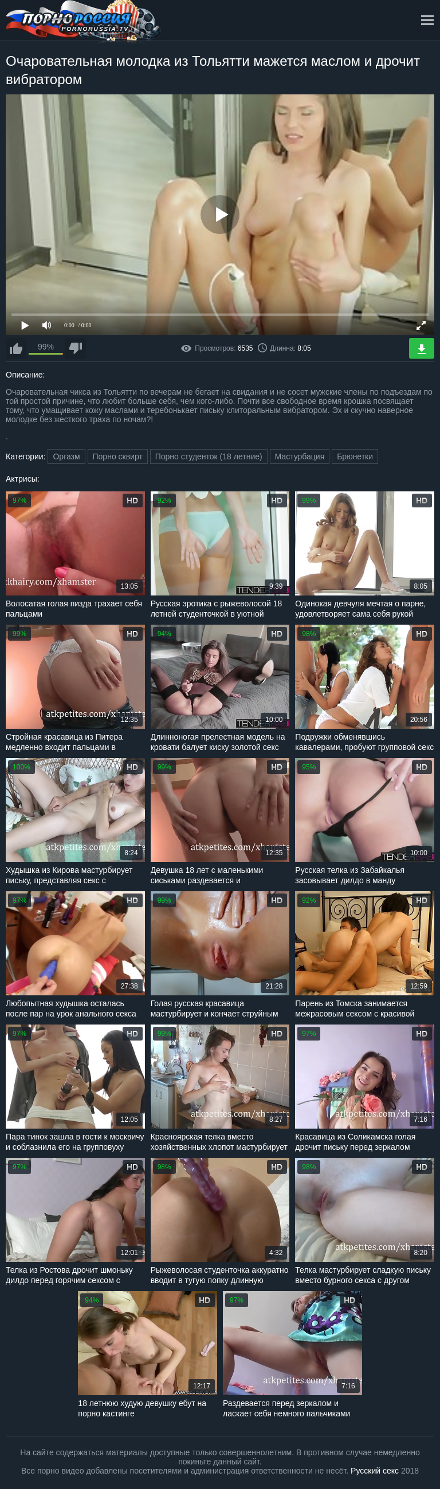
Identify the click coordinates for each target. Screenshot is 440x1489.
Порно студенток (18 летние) (208, 456)
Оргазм (66, 456)
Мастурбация (300, 456)
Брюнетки (355, 456)
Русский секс (375, 1470)
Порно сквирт (118, 456)
